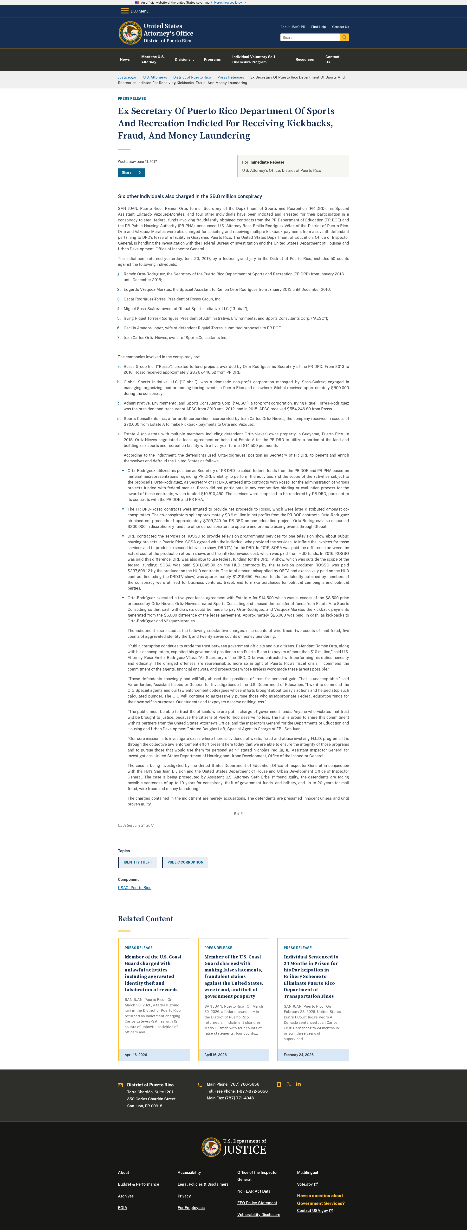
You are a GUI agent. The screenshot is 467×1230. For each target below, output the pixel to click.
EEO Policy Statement (257, 1203)
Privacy (184, 1196)
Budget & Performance (138, 1184)
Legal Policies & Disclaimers (203, 1184)
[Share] (131, 172)
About (123, 1172)
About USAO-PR (292, 27)
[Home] (157, 42)
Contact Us (340, 27)
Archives (126, 1196)
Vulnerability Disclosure (258, 1214)
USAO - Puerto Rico (134, 887)
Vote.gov (308, 1184)
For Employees (191, 1207)
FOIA (122, 1207)
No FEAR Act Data (254, 1191)
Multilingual (307, 1172)
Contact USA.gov (315, 1210)
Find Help (318, 27)
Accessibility (189, 1172)
